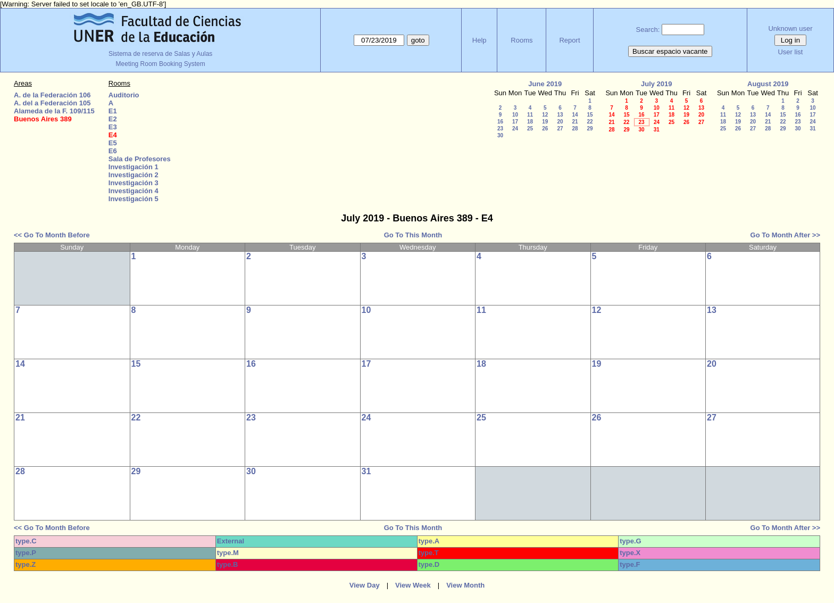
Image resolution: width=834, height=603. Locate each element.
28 (575, 128)
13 (560, 115)
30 (500, 135)
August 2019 (767, 84)
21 (575, 122)
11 (530, 115)
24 (515, 128)
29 (590, 128)
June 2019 (545, 84)
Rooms (521, 40)
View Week (413, 585)
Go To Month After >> (785, 235)
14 (575, 115)
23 (500, 128)
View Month (465, 585)
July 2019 (656, 84)
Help (479, 40)
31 (657, 130)
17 (515, 122)
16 (500, 122)
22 (590, 122)
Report (569, 40)
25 (530, 128)
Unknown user (790, 28)
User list (790, 52)
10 (515, 115)
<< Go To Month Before (52, 235)
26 (545, 128)
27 (560, 128)
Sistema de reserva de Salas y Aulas (160, 53)
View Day (364, 585)
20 (560, 122)
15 (590, 115)
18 (530, 122)
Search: (648, 30)
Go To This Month (413, 235)
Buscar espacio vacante (670, 51)
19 (545, 122)
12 (545, 115)
